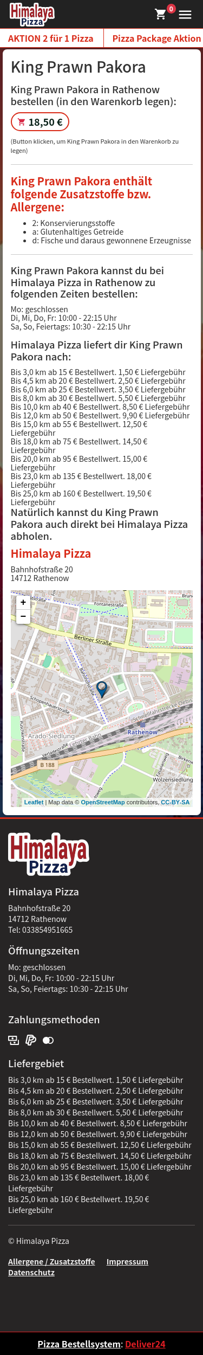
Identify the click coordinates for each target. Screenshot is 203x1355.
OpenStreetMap (103, 802)
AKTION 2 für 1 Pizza (51, 37)
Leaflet (33, 802)
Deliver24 (145, 1343)
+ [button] (24, 602)
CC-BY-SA (175, 802)
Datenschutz (31, 1272)
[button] (182, 13)
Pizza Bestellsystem (79, 1343)
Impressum (127, 1261)
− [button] (24, 616)
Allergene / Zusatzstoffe (51, 1261)
